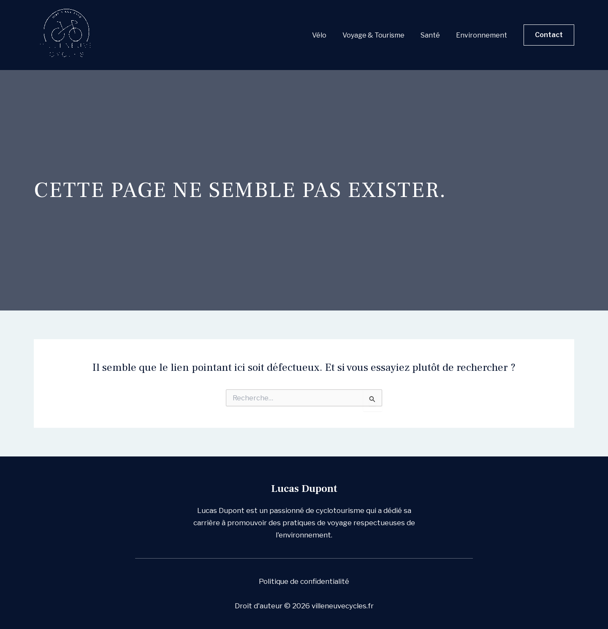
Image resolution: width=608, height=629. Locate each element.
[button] (549, 35)
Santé (434, 35)
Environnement (482, 35)
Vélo (328, 35)
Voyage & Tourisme (380, 35)
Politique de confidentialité (304, 581)
